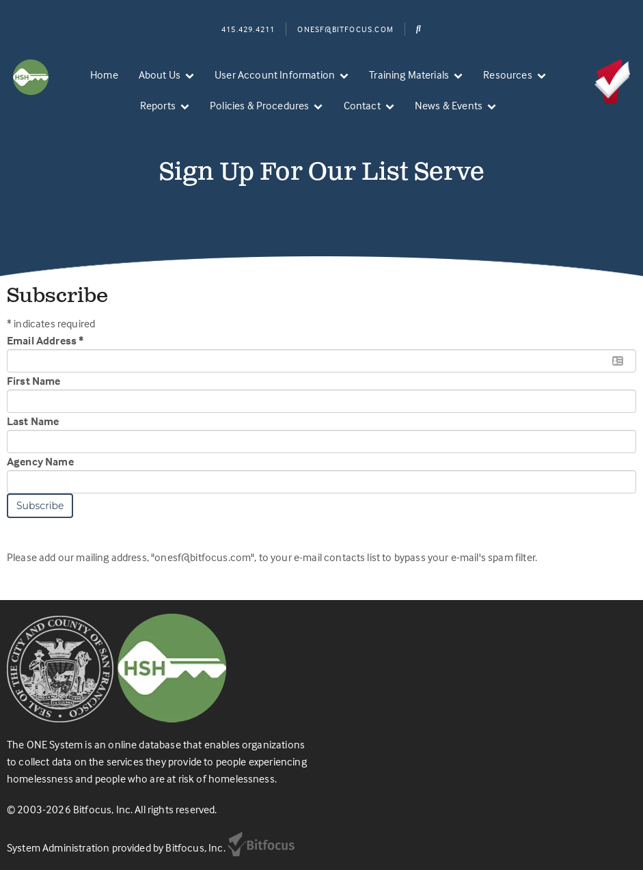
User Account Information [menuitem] (275, 74)
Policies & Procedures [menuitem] (259, 105)
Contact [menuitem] (362, 105)
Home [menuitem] (104, 74)
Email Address (45, 340)
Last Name (33, 421)
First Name (34, 381)
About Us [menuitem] (159, 74)
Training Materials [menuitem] (409, 74)
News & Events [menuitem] (448, 105)
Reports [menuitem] (158, 105)
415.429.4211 (248, 29)
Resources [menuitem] (507, 74)
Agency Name (40, 461)
